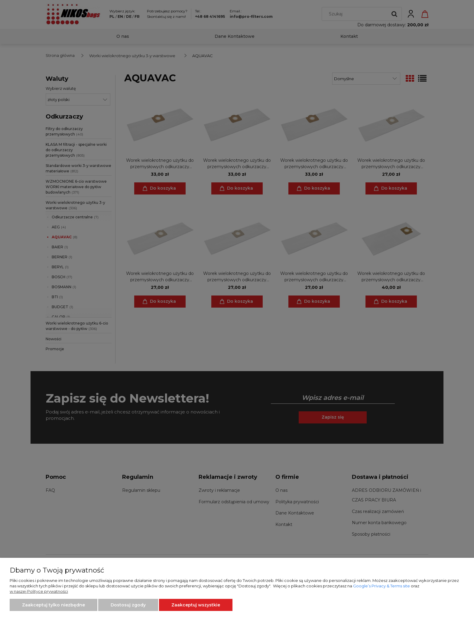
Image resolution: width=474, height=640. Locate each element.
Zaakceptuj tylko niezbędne (53, 605)
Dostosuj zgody (128, 605)
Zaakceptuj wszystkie (195, 605)
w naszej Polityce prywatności (39, 591)
